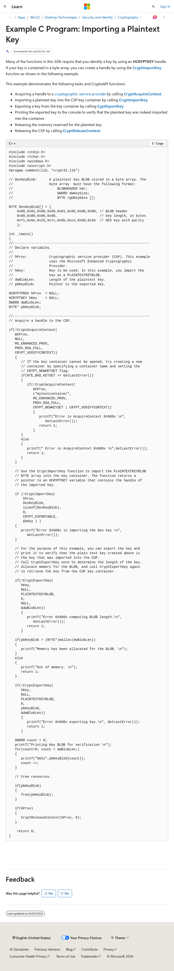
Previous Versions (47, 949)
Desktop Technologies (61, 17)
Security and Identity (97, 17)
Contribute (90, 949)
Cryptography (128, 17)
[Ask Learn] (155, 17)
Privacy (108, 949)
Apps (21, 17)
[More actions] (164, 17)
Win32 (35, 17)
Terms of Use (65, 956)
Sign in (165, 6)
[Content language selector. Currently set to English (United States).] (32, 937)
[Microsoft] (87, 6)
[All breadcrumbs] (10, 17)
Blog (69, 949)
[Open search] (153, 6)
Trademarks (89, 956)
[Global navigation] (5, 6)
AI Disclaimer (19, 949)
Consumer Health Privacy (28, 956)
